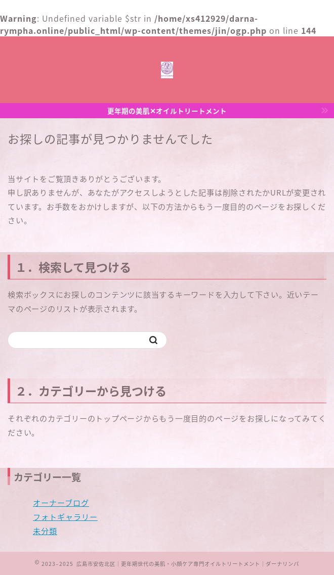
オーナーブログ (61, 502)
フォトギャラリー (65, 516)
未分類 (45, 531)
